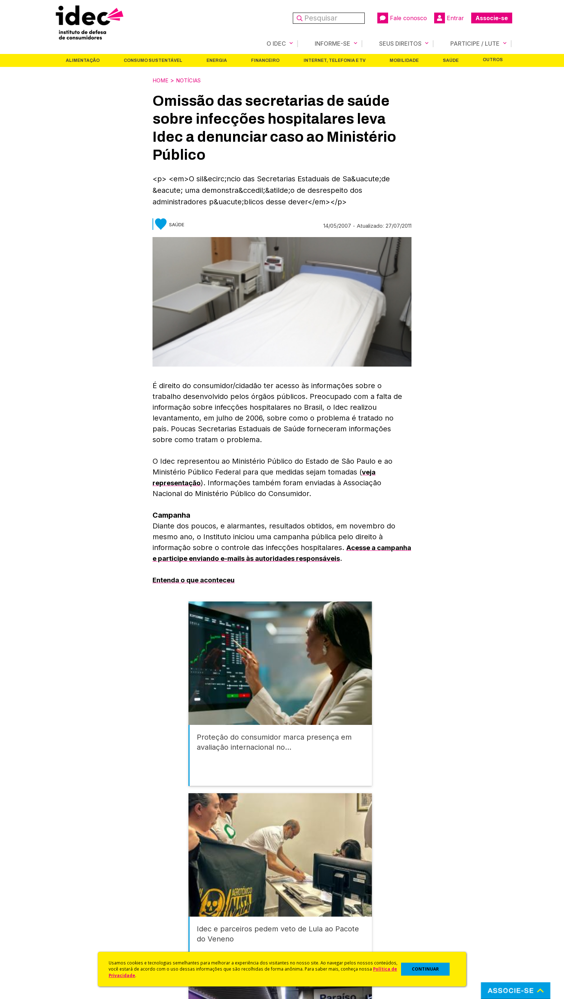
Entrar (449, 18)
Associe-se (492, 18)
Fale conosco (402, 18)
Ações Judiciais (302, 939)
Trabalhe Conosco (75, 939)
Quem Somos (68, 891)
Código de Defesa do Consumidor (325, 891)
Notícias (192, 79)
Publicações (182, 929)
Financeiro (265, 60)
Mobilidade (404, 60)
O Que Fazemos (72, 901)
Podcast (177, 948)
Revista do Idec (187, 910)
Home (161, 79)
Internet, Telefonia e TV (334, 60)
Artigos (176, 920)
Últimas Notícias (186, 901)
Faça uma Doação (420, 901)
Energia (216, 60)
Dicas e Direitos (302, 910)
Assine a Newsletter (192, 939)
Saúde (451, 60)
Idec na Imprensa (188, 891)
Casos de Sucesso (305, 948)
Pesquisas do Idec (305, 929)
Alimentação (83, 60)
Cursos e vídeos (303, 901)
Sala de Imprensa (74, 929)
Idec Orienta (297, 920)
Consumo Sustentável (153, 60)
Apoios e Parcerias (76, 910)
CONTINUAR (425, 969)
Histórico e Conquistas (80, 920)
